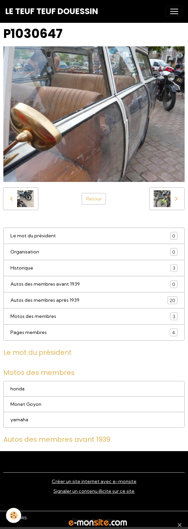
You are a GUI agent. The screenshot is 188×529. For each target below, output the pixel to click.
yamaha (19, 420)
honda (17, 389)
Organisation (94, 252)
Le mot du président (94, 236)
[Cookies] (13, 515)
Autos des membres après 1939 (94, 300)
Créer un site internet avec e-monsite (94, 481)
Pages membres (94, 332)
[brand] (51, 11)
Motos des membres (94, 316)
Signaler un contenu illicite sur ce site (94, 491)
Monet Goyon (25, 404)
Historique (94, 268)
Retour (94, 199)
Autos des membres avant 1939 (94, 284)
